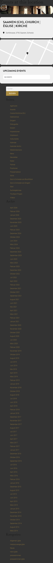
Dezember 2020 (15, 325)
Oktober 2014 (15, 520)
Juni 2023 (13, 259)
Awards (12, 110)
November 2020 (15, 329)
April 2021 (13, 310)
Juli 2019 (13, 362)
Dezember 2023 (15, 252)
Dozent (12, 128)
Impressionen (15, 132)
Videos (12, 198)
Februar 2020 (15, 347)
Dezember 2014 (15, 512)
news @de (13, 552)
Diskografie (14, 124)
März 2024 (14, 244)
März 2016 (14, 476)
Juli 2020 (13, 340)
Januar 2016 (14, 483)
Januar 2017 (14, 450)
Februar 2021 (15, 318)
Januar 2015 (14, 509)
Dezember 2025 (15, 219)
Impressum (14, 135)
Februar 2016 (15, 479)
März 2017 (14, 443)
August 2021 (14, 299)
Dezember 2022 (15, 270)
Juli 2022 (13, 277)
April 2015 (13, 501)
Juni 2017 (13, 435)
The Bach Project (16, 194)
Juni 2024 (13, 241)
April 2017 (13, 439)
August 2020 (14, 336)
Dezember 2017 (15, 417)
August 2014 (14, 527)
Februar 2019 (15, 380)
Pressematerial (15, 172)
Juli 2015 (13, 494)
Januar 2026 (14, 215)
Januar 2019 (14, 384)
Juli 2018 (13, 399)
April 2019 (13, 373)
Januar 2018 (14, 413)
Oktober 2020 (15, 332)
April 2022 (13, 281)
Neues (12, 548)
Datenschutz (14, 117)
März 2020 (14, 344)
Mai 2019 (13, 369)
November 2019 (15, 351)
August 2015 (14, 490)
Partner (12, 165)
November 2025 (15, 222)
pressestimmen (15, 555)
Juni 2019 (13, 366)
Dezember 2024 (15, 233)
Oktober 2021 (15, 292)
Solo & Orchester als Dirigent (20, 183)
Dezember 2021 (15, 288)
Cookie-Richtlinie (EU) (17, 113)
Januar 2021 (14, 321)
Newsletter (14, 157)
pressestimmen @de (17, 559)
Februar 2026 (15, 211)
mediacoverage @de (17, 544)
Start (11, 187)
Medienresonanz (16, 150)
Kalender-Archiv (15, 146)
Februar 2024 (15, 248)
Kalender (13, 143)
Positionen (14, 168)
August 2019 (14, 358)
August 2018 (14, 395)
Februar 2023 (15, 266)
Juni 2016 (13, 468)
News (12, 154)
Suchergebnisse (15, 190)
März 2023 (14, 263)
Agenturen (13, 106)
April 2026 (13, 208)
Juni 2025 (13, 226)
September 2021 (16, 296)
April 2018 (13, 406)
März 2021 (14, 314)
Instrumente (14, 139)
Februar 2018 (15, 410)
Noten (12, 161)
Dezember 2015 (15, 487)
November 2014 (15, 516)
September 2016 (16, 461)
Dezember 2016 (15, 454)
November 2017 (15, 421)
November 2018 (15, 388)
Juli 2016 (13, 465)
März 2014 (14, 531)
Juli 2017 (13, 432)
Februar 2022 (15, 285)
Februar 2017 (15, 446)
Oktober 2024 (15, 237)
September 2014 (16, 523)
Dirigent (13, 121)
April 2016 (13, 472)
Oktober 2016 (15, 457)
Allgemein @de (15, 541)
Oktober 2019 (15, 355)
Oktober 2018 (15, 391)
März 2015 (14, 505)
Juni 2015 (13, 498)
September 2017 (16, 424)
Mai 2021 (13, 307)
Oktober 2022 (15, 274)
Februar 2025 (15, 230)
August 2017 (14, 428)
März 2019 (14, 377)
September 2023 (16, 255)
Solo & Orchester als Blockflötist (21, 179)
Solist (12, 176)
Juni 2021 (13, 303)
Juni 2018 (13, 402)
